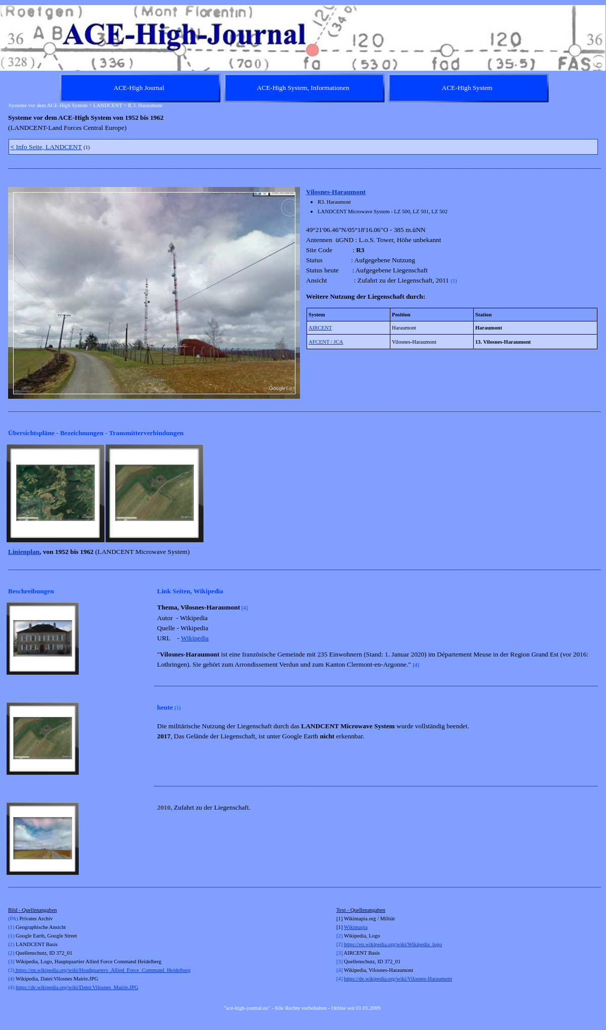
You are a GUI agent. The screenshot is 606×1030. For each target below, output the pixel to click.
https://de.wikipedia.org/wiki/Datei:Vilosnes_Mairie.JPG (77, 987)
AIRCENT (320, 328)
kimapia (359, 927)
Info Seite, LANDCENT (46, 147)
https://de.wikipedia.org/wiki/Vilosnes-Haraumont (398, 978)
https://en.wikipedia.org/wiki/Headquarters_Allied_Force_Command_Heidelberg (102, 970)
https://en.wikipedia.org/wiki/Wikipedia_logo (393, 944)
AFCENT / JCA (326, 342)
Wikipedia (195, 638)
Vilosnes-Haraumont (336, 192)
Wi (347, 927)
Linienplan (23, 551)
